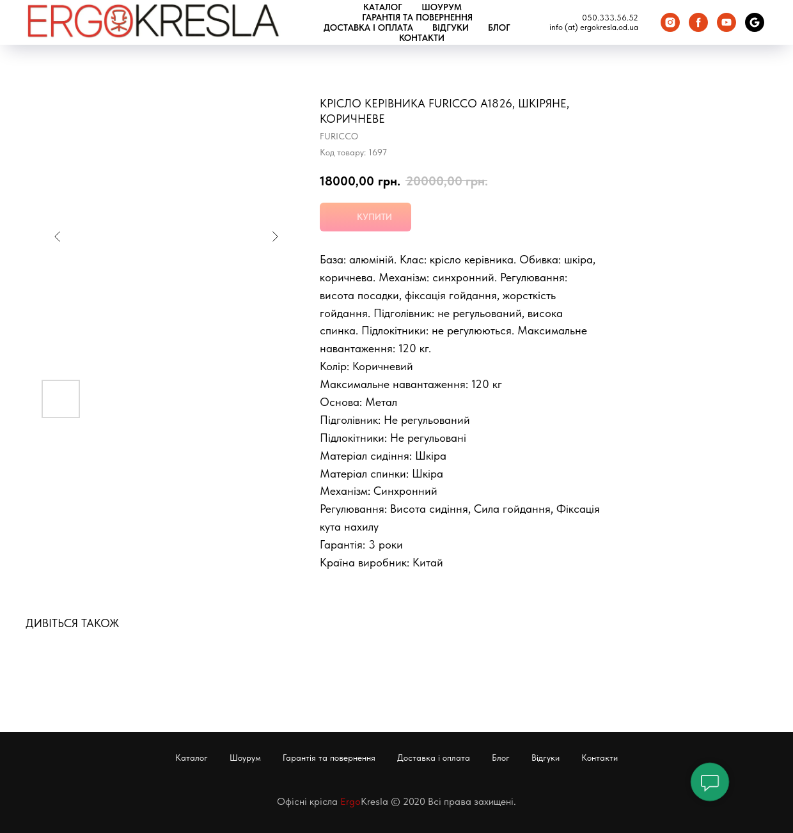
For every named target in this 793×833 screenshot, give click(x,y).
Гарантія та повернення (417, 17)
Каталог (382, 7)
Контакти (421, 38)
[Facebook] (698, 22)
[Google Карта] (754, 22)
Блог (499, 27)
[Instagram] (670, 22)
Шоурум (441, 7)
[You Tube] (726, 22)
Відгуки (450, 27)
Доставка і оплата (368, 27)
